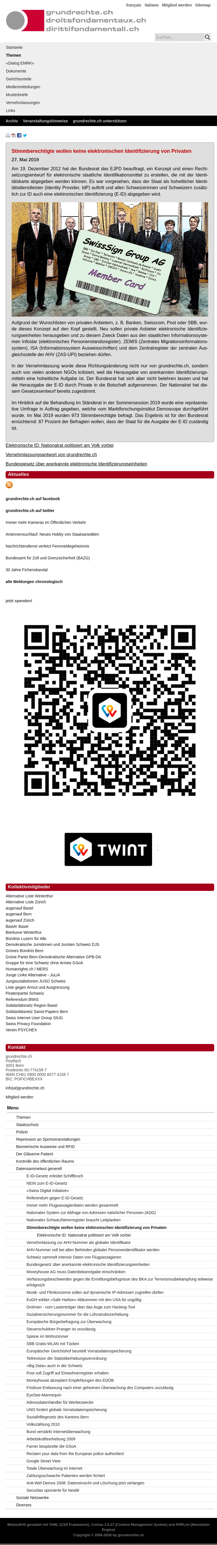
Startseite (14, 47)
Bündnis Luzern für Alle (26, 938)
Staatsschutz (27, 1124)
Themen (13, 55)
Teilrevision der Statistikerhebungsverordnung (67, 1358)
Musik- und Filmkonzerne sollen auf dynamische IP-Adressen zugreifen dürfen (95, 1292)
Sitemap (203, 5)
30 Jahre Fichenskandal (27, 570)
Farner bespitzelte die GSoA (51, 1446)
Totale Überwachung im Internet (55, 1468)
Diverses (23, 1505)
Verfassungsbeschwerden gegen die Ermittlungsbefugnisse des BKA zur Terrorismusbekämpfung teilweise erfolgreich (120, 1282)
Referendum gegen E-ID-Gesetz (55, 1198)
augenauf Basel (19, 908)
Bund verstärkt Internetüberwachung (58, 1431)
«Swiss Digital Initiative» (48, 1190)
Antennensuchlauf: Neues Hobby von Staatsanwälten (52, 534)
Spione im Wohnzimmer (47, 1336)
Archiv (12, 121)
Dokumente (16, 71)
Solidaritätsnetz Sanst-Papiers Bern (37, 1011)
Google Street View (43, 1461)
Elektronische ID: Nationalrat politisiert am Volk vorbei (60, 445)
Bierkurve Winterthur (24, 932)
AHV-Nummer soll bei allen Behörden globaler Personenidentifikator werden (93, 1250)
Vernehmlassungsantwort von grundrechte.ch (51, 454)
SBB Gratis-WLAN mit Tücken (53, 1343)
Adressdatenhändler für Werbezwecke (60, 1402)
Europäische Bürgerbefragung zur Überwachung (69, 1321)
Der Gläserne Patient (34, 1154)
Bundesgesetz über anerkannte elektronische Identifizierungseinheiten (76, 463)
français (134, 5)
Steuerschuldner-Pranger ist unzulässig (61, 1329)
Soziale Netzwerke (32, 1497)
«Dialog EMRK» (20, 63)
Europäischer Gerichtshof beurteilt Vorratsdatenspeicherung (79, 1351)
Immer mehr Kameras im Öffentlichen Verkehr (46, 522)
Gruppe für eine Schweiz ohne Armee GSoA (44, 963)
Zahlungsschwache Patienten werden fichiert (66, 1475)
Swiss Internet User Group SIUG (34, 1018)
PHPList (183, 1525)
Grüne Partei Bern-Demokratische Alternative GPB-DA (53, 957)
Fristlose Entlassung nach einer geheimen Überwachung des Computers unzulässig (100, 1387)
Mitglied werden (177, 5)
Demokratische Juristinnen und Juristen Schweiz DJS (52, 944)
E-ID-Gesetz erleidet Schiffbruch (55, 1176)
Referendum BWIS (22, 999)
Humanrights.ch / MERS (27, 969)
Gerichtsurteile (18, 79)
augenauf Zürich (20, 920)
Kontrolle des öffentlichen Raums (45, 1161)
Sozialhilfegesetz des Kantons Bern (58, 1417)
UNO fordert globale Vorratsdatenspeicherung (67, 1409)
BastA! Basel (17, 926)
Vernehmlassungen (23, 102)
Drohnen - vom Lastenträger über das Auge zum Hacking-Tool (81, 1307)
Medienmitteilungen (23, 87)
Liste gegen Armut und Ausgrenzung (38, 987)
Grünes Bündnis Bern (25, 950)
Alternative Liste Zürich (26, 902)
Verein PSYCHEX (21, 1030)
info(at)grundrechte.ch (25, 1088)
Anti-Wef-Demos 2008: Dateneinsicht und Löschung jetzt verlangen (85, 1483)
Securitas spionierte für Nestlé (53, 1490)
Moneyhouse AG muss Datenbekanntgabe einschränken (76, 1272)
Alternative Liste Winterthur (29, 896)
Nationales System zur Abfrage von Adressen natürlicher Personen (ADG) (91, 1212)
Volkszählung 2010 (43, 1424)
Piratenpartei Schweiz (25, 993)
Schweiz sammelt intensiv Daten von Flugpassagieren (74, 1257)
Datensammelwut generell (39, 1168)
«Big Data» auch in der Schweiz (55, 1365)
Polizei (22, 1132)
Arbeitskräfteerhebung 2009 (51, 1439)
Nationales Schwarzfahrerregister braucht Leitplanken (74, 1220)
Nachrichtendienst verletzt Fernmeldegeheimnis (47, 546)
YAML (53, 1525)
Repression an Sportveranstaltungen (48, 1139)
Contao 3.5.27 (102, 1525)
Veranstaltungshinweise (45, 121)
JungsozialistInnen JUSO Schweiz (36, 981)
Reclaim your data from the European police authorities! (75, 1453)
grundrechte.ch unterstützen (100, 121)
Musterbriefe (17, 94)
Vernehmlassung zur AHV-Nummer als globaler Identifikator (79, 1242)
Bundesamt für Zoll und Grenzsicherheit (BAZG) (48, 558)
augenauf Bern (19, 914)
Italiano (152, 5)
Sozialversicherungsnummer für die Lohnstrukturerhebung (77, 1314)
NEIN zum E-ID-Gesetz (47, 1183)
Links (10, 110)
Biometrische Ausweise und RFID (45, 1146)
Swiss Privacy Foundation (28, 1023)
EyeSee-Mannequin (44, 1395)
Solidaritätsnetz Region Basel (31, 1005)
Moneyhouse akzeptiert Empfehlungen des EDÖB (70, 1380)
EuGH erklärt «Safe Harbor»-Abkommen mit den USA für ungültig (84, 1299)
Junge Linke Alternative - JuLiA (33, 975)
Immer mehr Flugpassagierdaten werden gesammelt (72, 1205)
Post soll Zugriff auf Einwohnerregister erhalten (68, 1373)
